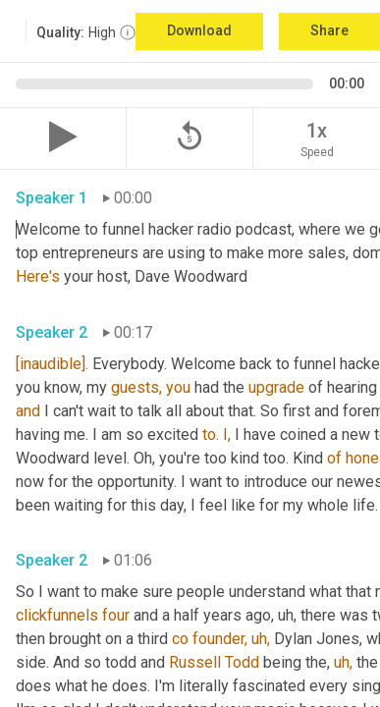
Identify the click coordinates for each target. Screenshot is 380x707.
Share (329, 30)
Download (199, 30)
